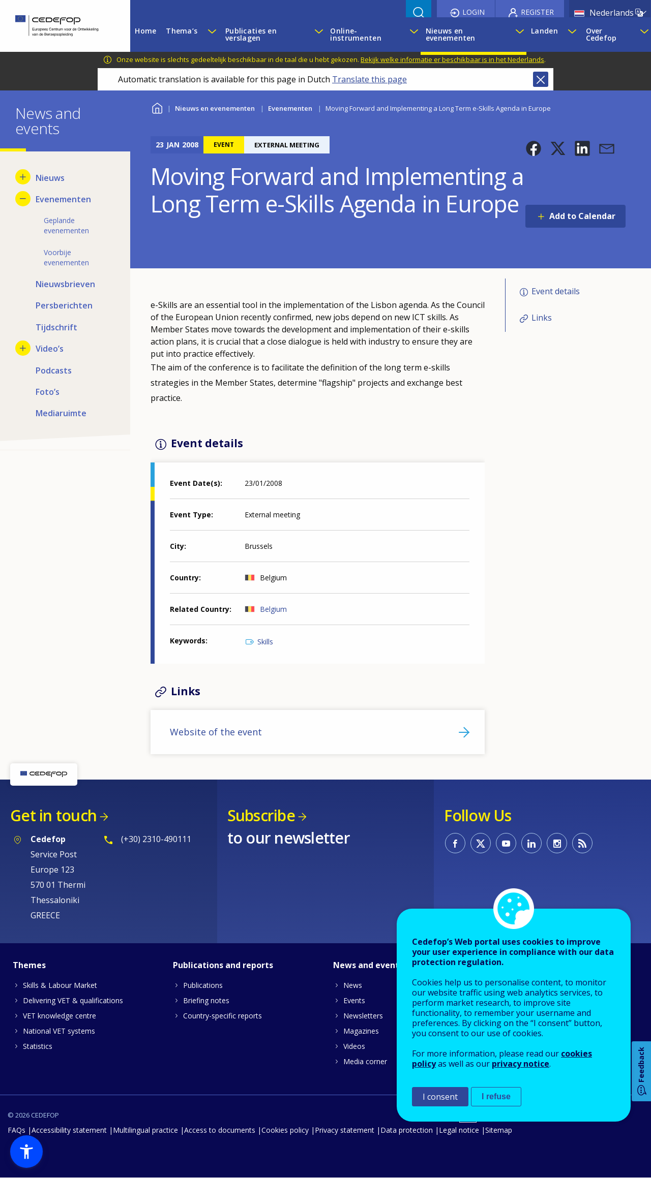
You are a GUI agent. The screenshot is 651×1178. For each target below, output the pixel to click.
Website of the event (216, 732)
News (352, 985)
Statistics (37, 1046)
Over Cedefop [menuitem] (601, 34)
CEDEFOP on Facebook (455, 843)
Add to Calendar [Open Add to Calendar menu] (582, 216)
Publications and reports (223, 965)
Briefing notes (206, 1000)
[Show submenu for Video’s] (23, 348)
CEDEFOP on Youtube (506, 843)
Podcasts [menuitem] (54, 370)
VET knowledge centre (59, 1015)
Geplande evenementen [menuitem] (66, 225)
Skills (265, 641)
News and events (368, 965)
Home (157, 107)
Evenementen (290, 108)
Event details (555, 291)
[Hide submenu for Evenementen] (23, 198)
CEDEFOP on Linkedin (531, 843)
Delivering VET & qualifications (73, 1000)
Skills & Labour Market (60, 985)
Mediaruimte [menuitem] (61, 413)
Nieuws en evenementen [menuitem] (451, 34)
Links (541, 317)
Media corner (365, 1061)
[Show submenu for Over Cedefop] (643, 34)
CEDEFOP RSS (582, 843)
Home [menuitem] (145, 31)
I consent (440, 1096)
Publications (203, 985)
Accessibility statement (69, 1130)
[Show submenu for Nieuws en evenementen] (518, 34)
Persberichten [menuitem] (64, 305)
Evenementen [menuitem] (63, 199)
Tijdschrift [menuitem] (56, 327)
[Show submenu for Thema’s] (211, 34)
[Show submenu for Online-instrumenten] (412, 34)
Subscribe (261, 815)
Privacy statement (344, 1130)
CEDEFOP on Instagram (557, 843)
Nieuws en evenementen (215, 108)
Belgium (273, 609)
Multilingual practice (145, 1130)
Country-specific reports (222, 1015)
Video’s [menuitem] (50, 348)
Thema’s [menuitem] (181, 31)
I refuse (496, 1096)
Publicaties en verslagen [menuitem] (251, 34)
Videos (354, 1046)
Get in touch (53, 815)
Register (537, 12)
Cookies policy (285, 1130)
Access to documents (219, 1130)
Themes (29, 965)
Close (540, 79)
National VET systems (59, 1031)
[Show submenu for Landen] (572, 34)
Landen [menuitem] (544, 31)
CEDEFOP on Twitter (480, 843)
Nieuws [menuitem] (50, 177)
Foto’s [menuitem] (48, 391)
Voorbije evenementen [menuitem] (66, 257)
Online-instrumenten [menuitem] (355, 34)
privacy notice (520, 1063)
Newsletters (363, 1015)
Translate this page (369, 79)
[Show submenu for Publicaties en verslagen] (317, 34)
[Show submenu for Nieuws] (23, 176)
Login (473, 12)
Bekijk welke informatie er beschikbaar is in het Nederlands (452, 59)
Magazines (361, 1031)
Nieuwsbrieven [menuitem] (65, 284)
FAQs (16, 1130)
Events (354, 1000)
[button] (533, 148)
